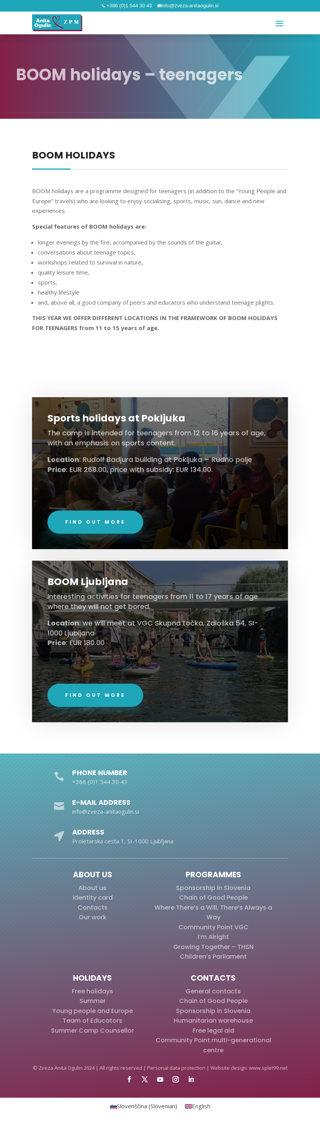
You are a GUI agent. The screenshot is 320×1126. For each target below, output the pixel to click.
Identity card (93, 897)
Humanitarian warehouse (213, 1020)
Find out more (95, 545)
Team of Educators (92, 1020)
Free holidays (92, 991)
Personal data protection (176, 1067)
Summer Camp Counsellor (92, 1030)
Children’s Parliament (213, 956)
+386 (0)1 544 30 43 (128, 5)
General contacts (213, 991)
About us (92, 887)
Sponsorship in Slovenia (213, 887)
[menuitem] (143, 1106)
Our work (93, 917)
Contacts (93, 907)
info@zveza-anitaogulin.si (189, 5)
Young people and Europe (92, 1010)
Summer (93, 1000)
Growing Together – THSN (213, 946)
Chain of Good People (213, 897)
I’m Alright (213, 936)
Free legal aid (213, 1030)
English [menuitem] (201, 1106)
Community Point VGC (213, 927)
